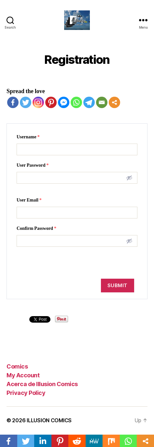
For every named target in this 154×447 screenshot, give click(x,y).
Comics (17, 366)
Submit (117, 285)
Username (28, 137)
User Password (33, 165)
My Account (23, 375)
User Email (29, 200)
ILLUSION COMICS (49, 420)
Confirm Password (36, 228)
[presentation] (62, 262)
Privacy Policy (26, 392)
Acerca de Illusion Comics (42, 384)
